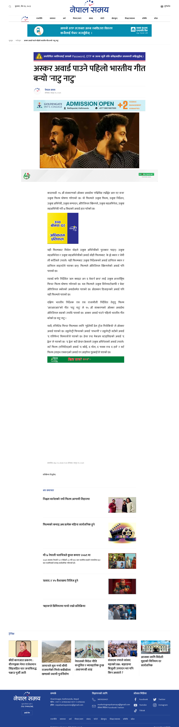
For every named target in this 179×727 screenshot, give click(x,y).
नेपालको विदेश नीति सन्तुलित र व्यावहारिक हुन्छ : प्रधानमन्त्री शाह (89, 665)
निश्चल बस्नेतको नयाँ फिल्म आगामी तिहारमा (66, 499)
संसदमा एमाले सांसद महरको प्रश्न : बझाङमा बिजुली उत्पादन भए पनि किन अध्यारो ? (120, 666)
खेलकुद (114, 18)
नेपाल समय (50, 90)
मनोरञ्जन (18, 40)
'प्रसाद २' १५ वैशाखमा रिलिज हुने (60, 580)
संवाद (91, 18)
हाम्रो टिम (27, 712)
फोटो (102, 18)
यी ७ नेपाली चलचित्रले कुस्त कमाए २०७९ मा (66, 555)
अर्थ (64, 18)
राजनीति (39, 18)
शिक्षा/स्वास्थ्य (130, 18)
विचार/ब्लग (77, 18)
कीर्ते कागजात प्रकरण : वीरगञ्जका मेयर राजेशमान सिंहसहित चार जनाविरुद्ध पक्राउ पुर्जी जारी (23, 666)
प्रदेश (156, 18)
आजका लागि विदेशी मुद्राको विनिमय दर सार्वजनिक (152, 661)
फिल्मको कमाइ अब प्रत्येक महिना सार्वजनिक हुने (69, 524)
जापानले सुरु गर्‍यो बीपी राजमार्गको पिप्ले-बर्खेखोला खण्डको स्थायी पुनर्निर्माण (56, 670)
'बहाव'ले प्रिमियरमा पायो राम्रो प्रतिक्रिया (64, 606)
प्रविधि (144, 18)
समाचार (52, 18)
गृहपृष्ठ (11, 40)
